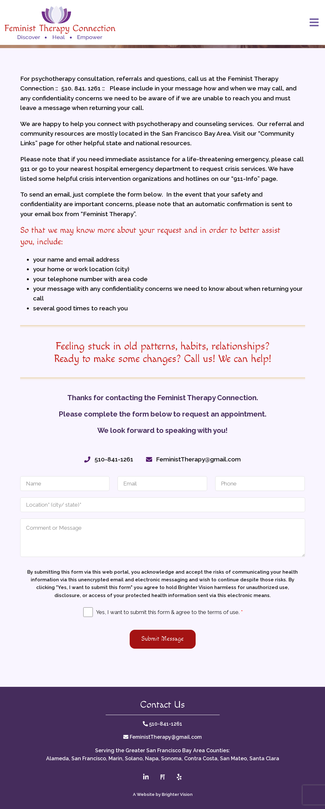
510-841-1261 (165, 724)
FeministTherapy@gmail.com (166, 737)
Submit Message (163, 639)
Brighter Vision (177, 794)
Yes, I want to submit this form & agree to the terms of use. (169, 612)
